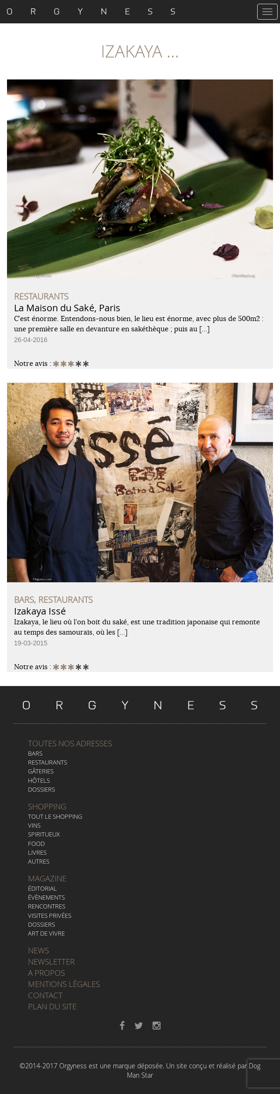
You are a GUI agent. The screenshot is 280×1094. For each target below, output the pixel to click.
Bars (35, 753)
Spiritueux (44, 834)
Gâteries (41, 771)
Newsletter (51, 961)
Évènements (46, 897)
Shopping (47, 806)
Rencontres (46, 906)
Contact (45, 995)
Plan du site (52, 1006)
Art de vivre (46, 933)
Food (36, 843)
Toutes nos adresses (70, 743)
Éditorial (42, 888)
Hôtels (39, 780)
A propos (46, 972)
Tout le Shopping (55, 816)
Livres (37, 852)
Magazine (47, 878)
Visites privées (49, 915)
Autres (38, 861)
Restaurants (47, 762)
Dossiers (41, 789)
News (38, 950)
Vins (34, 825)
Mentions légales (64, 984)
